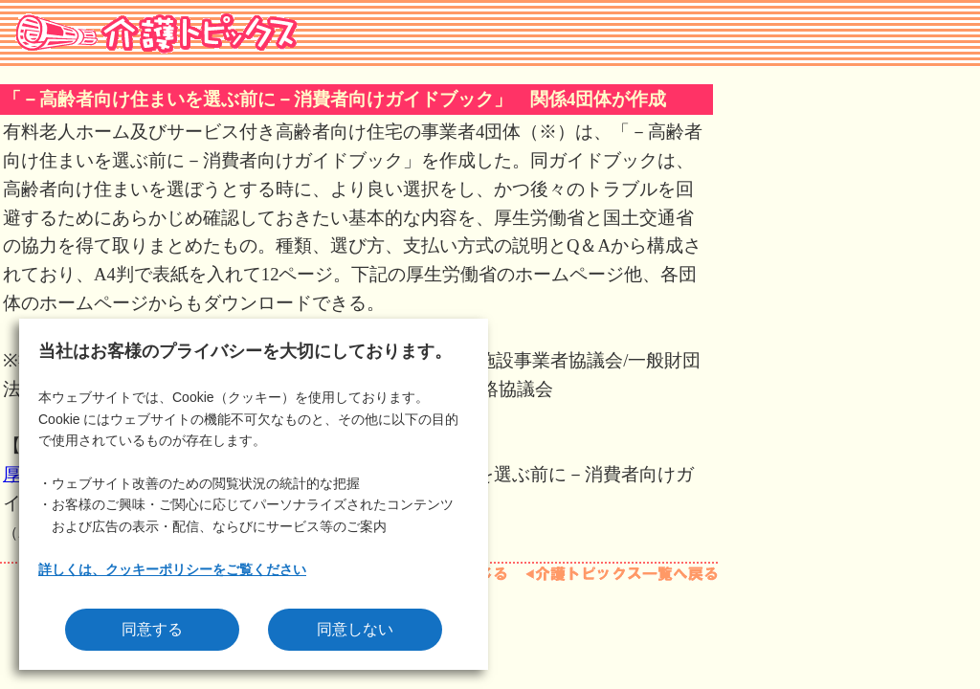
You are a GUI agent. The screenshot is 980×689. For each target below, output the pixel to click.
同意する (152, 629)
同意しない (355, 629)
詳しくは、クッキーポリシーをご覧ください (172, 569)
